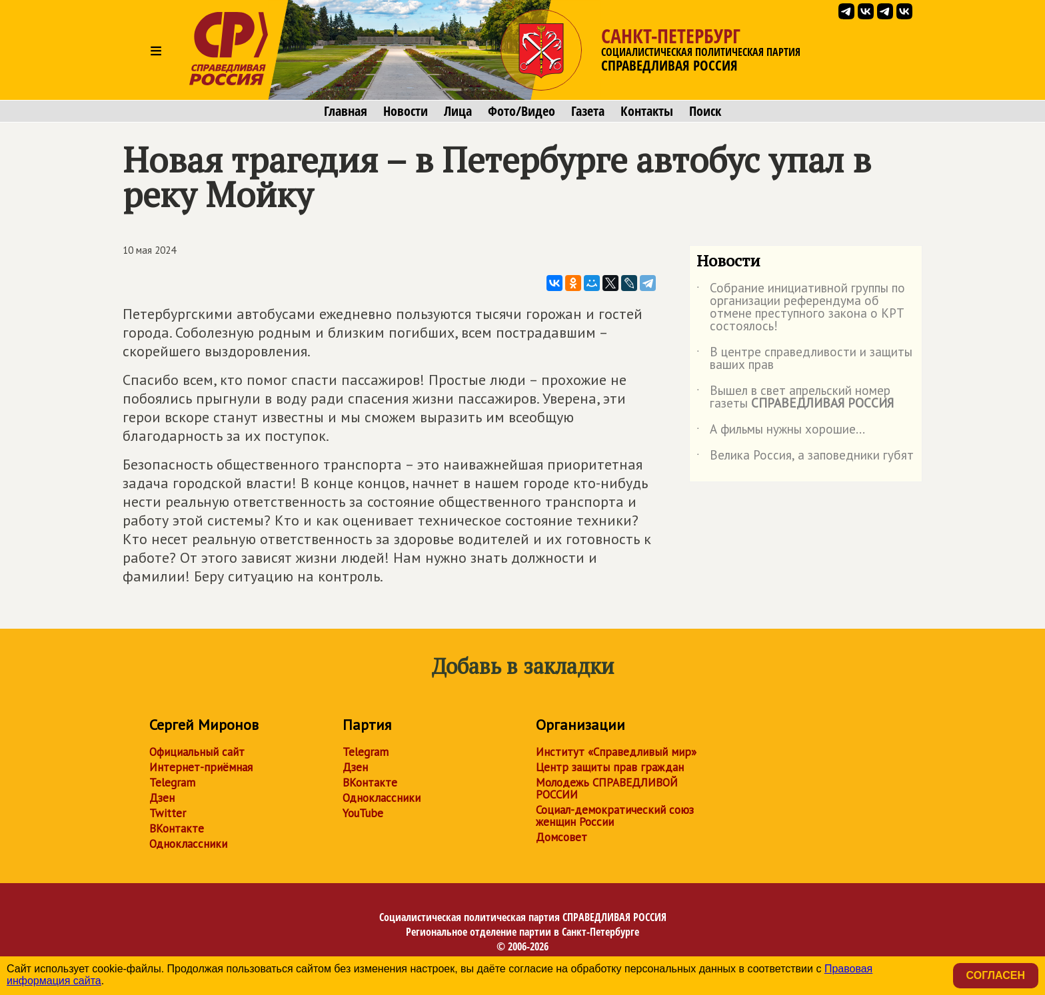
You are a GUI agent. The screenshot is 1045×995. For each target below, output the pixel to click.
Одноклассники (188, 844)
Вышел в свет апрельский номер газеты (795, 397)
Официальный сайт (197, 752)
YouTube (363, 813)
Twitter (167, 813)
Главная (345, 111)
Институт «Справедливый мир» (616, 752)
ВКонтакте (176, 828)
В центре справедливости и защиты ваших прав (804, 359)
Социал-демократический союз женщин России (615, 816)
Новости (405, 111)
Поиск (705, 111)
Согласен (995, 975)
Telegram (172, 783)
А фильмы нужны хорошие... (780, 431)
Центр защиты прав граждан (610, 767)
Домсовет (561, 837)
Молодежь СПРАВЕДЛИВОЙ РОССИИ (607, 789)
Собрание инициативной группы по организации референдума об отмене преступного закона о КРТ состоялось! (800, 308)
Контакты (646, 111)
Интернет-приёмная (201, 767)
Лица (458, 111)
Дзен (162, 798)
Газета (587, 111)
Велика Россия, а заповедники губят (805, 457)
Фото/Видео (521, 111)
